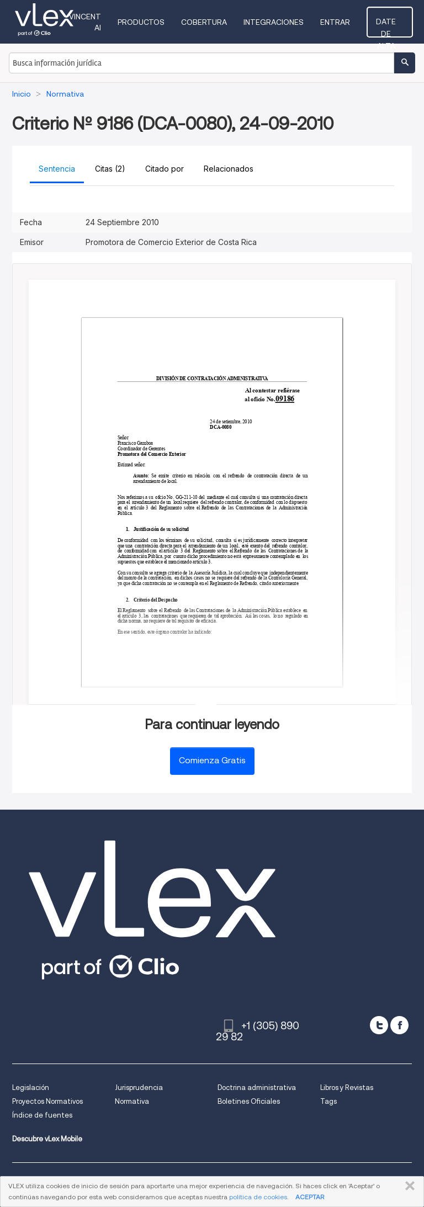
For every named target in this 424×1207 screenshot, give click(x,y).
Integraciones (285, 22)
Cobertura (215, 22)
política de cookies (258, 1196)
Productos (152, 22)
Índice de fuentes (42, 1115)
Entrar (346, 22)
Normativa (132, 1101)
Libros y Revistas (346, 1087)
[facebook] (399, 1025)
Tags (328, 1101)
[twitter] (379, 1025)
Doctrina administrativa (257, 1087)
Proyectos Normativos (47, 1101)
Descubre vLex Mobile (47, 1139)
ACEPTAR (309, 1196)
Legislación (30, 1087)
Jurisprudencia (139, 1087)
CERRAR (407, 1186)
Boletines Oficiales (249, 1101)
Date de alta (395, 25)
